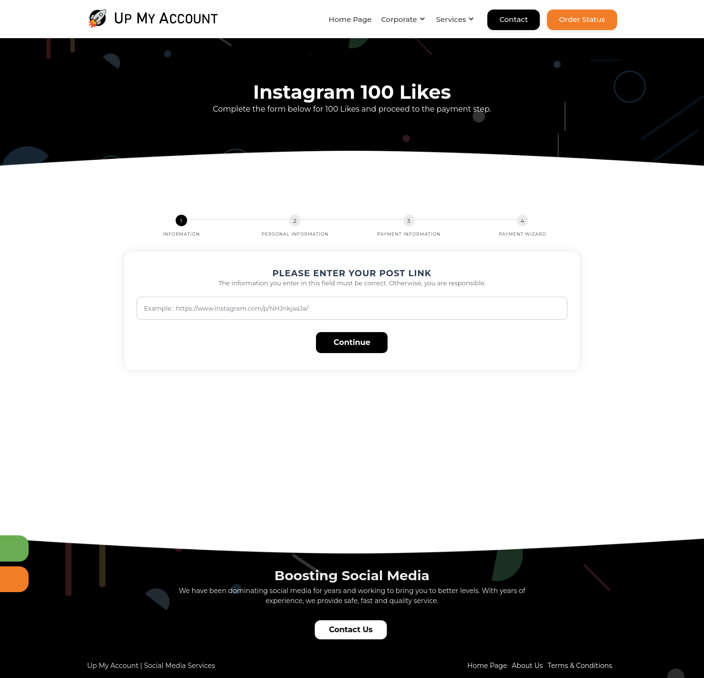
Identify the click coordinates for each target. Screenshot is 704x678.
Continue (352, 342)
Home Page (350, 19)
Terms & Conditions (579, 665)
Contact (513, 19)
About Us (527, 665)
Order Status (582, 19)
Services (451, 19)
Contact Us (352, 629)
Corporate (399, 19)
